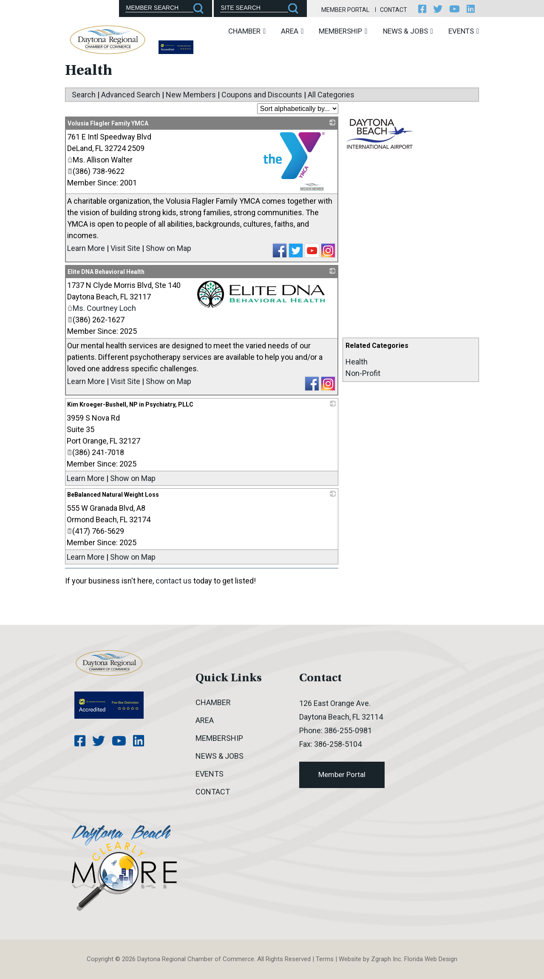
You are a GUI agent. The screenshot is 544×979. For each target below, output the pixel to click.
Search (84, 94)
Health (357, 361)
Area (292, 31)
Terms (325, 959)
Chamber (247, 31)
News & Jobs (408, 31)
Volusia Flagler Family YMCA (108, 123)
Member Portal (345, 9)
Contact (393, 9)
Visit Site (125, 248)
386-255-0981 (348, 730)
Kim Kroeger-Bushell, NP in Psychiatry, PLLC (130, 404)
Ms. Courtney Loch (101, 308)
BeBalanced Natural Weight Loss (113, 494)
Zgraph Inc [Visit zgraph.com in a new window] (386, 959)
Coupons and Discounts (261, 94)
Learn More (86, 248)
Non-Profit (363, 373)
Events (463, 31)
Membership (343, 31)
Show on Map (168, 248)
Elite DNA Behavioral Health (106, 271)
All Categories (331, 94)
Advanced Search (130, 94)
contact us (174, 580)
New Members (191, 94)
